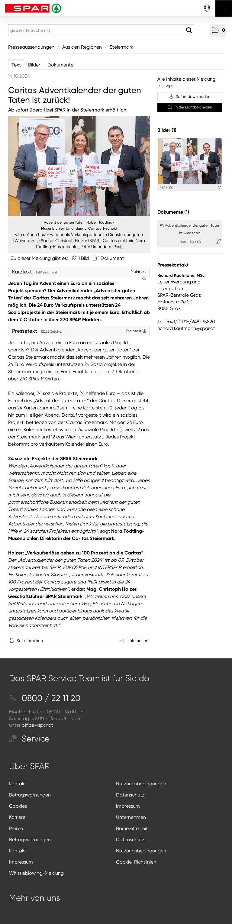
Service (29, 739)
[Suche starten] (189, 30)
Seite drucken (30, 640)
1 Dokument (111, 258)
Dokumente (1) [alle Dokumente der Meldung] (173, 212)
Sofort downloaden (189, 96)
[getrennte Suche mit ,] (101, 30)
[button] (218, 30)
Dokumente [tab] (60, 65)
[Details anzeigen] (219, 188)
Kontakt (17, 784)
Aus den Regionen (82, 47)
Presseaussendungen (31, 47)
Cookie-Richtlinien (136, 862)
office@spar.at (37, 725)
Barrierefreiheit (132, 828)
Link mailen (137, 640)
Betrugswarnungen (30, 795)
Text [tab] (16, 65)
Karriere (17, 817)
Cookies (18, 806)
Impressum (128, 806)
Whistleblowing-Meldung (36, 873)
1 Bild (83, 258)
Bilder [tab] (34, 65)
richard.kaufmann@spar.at (186, 328)
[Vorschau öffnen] (79, 166)
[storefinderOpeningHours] (207, 8)
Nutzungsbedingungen (141, 784)
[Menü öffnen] (223, 8)
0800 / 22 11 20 (45, 698)
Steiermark (121, 47)
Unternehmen (131, 817)
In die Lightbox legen (190, 107)
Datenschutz (130, 795)
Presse (16, 828)
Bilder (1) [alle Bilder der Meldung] (166, 130)
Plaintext (136, 331)
